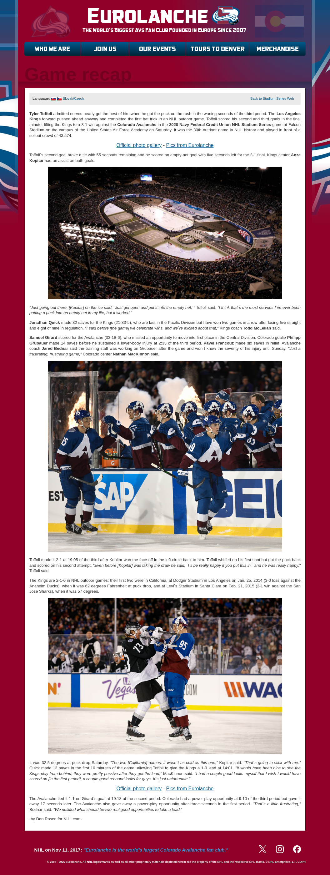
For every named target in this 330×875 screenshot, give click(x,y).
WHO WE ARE (52, 49)
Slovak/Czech (68, 98)
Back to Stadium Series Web (272, 98)
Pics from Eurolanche (189, 145)
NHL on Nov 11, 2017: (131, 849)
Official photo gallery (139, 145)
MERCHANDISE (278, 49)
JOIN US (105, 49)
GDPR (302, 861)
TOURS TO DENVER (218, 49)
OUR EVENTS (157, 49)
